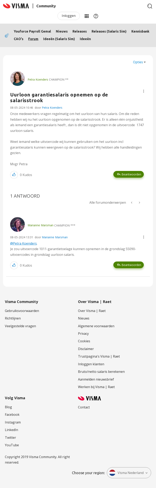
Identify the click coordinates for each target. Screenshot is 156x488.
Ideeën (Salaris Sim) (59, 39)
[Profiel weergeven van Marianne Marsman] (40, 225)
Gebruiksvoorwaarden (22, 311)
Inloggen (69, 15)
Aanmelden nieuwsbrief (96, 379)
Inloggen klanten (91, 364)
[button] (143, 91)
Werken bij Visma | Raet (96, 387)
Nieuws (62, 31)
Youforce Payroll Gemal (32, 31)
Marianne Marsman (55, 237)
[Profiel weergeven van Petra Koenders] (38, 79)
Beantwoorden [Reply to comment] (131, 265)
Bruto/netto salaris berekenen (101, 371)
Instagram (13, 422)
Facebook (12, 414)
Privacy (83, 333)
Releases (80, 31)
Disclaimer (86, 349)
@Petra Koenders (23, 243)
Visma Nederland (126, 472)
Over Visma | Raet (92, 311)
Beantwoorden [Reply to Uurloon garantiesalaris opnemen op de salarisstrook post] (131, 174)
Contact (84, 407)
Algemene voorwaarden (96, 326)
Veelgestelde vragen (20, 326)
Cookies (84, 341)
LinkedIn (11, 430)
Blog (8, 407)
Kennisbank (140, 31)
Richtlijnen (13, 318)
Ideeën (85, 39)
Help (96, 16)
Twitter (10, 437)
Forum (33, 39)
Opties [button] (138, 62)
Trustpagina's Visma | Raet (99, 356)
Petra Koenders (52, 107)
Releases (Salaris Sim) (109, 31)
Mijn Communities (86, 16)
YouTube (12, 445)
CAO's (18, 39)
